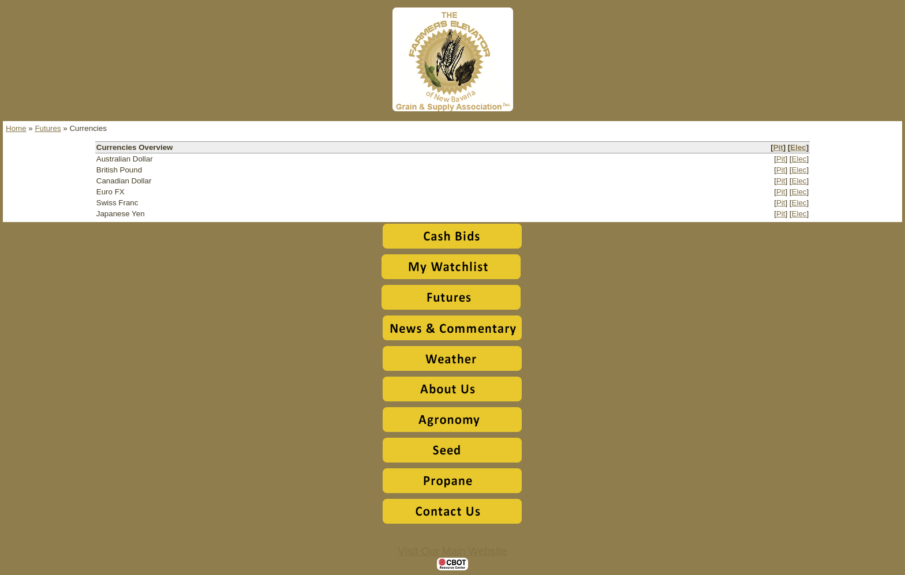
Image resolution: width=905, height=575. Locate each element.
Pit (778, 147)
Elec (798, 147)
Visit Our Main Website (452, 551)
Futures (48, 128)
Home (16, 128)
